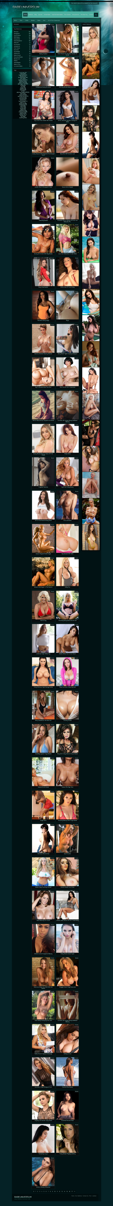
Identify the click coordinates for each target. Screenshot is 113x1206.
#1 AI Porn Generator (54, 20)
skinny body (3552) (23, 92)
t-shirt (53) (23, 107)
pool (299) (23, 106)
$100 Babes (17, 37)
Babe (39, 20)
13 (62, 1196)
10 (54, 1196)
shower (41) (23, 115)
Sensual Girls (17, 39)
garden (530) (23, 81)
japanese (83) (23, 99)
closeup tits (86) (23, 112)
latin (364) (23, 78)
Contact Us (85, 1200)
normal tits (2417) (23, 96)
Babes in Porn (17, 64)
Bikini (15, 20)
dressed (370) (23, 104)
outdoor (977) (23, 114)
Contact (91, 14)
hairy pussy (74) (23, 101)
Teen (21, 20)
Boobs (33, 20)
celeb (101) (23, 109)
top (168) (23, 116)
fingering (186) (23, 103)
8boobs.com (17, 59)
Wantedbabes (17, 62)
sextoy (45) (23, 76)
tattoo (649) (23, 90)
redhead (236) (23, 110)
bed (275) (23, 93)
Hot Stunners (17, 44)
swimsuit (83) (23, 97)
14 (64, 1196)
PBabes (15, 60)
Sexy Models (17, 51)
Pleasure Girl (17, 53)
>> (74, 1196)
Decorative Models (18, 57)
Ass (44, 20)
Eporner (40, 14)
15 (67, 1196)
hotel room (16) (23, 82)
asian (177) (23, 102)
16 (69, 1196)
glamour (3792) (23, 84)
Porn (90, 1200)
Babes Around (17, 55)
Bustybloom (17, 33)
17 (72, 1196)
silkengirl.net (17, 46)
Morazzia (16, 31)
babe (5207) (23, 80)
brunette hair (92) (23, 77)
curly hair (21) (23, 72)
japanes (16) (23, 113)
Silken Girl (16, 42)
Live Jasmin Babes (18, 66)
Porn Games (67, 14)
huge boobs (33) (23, 75)
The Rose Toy (84, 14)
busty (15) (23, 87)
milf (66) (23, 86)
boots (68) (23, 74)
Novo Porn (16, 49)
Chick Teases (17, 48)
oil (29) (23, 91)
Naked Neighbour (18, 40)
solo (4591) (23, 95)
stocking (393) (23, 117)
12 (59, 1196)
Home (25, 14)
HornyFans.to (75, 14)
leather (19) (23, 88)
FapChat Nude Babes (57, 14)
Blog (35, 14)
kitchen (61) (23, 108)
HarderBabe (47, 14)
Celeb (26, 20)
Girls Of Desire (17, 35)
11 (57, 1196)
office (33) (23, 85)
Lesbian (94, 1200)
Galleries (30, 14)
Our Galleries (78, 1200)
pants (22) (23, 100)
